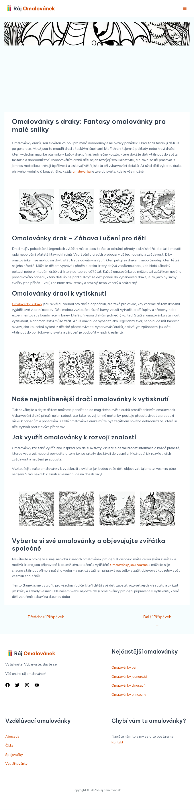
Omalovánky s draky (27, 304)
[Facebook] (7, 685)
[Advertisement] (97, 79)
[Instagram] (27, 685)
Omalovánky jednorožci (129, 677)
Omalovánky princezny (129, 695)
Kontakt (118, 742)
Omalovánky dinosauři (128, 686)
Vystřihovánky (16, 764)
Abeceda (12, 737)
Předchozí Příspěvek (43, 617)
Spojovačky (14, 755)
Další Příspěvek (157, 618)
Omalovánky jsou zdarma (129, 565)
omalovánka (82, 172)
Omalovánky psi (124, 668)
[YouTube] (37, 685)
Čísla (9, 746)
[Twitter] (17, 685)
